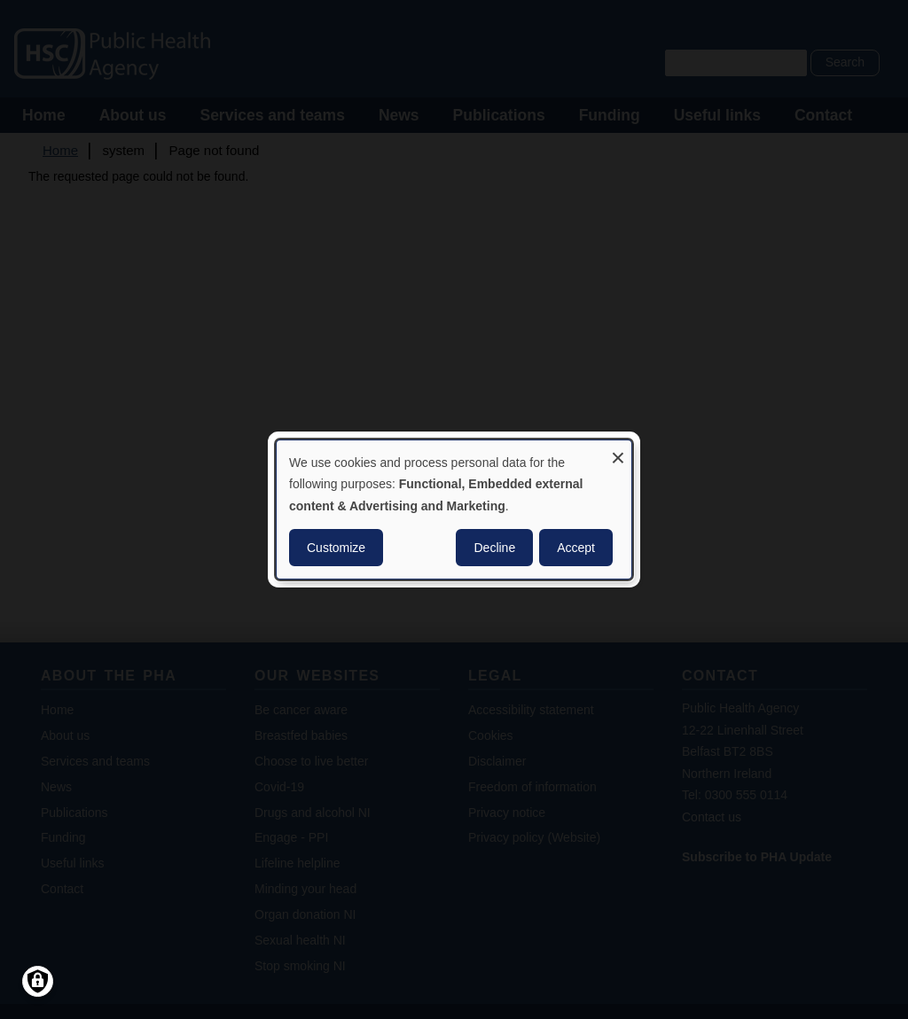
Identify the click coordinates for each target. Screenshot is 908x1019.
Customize (336, 548)
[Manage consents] (37, 981)
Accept (576, 548)
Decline (494, 548)
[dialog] (454, 509)
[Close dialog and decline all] (618, 451)
